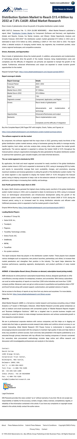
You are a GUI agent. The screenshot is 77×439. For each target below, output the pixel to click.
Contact (44, 429)
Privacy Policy (35, 429)
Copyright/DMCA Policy (67, 425)
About (4, 425)
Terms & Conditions (50, 425)
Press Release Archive (15, 425)
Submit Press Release (33, 425)
